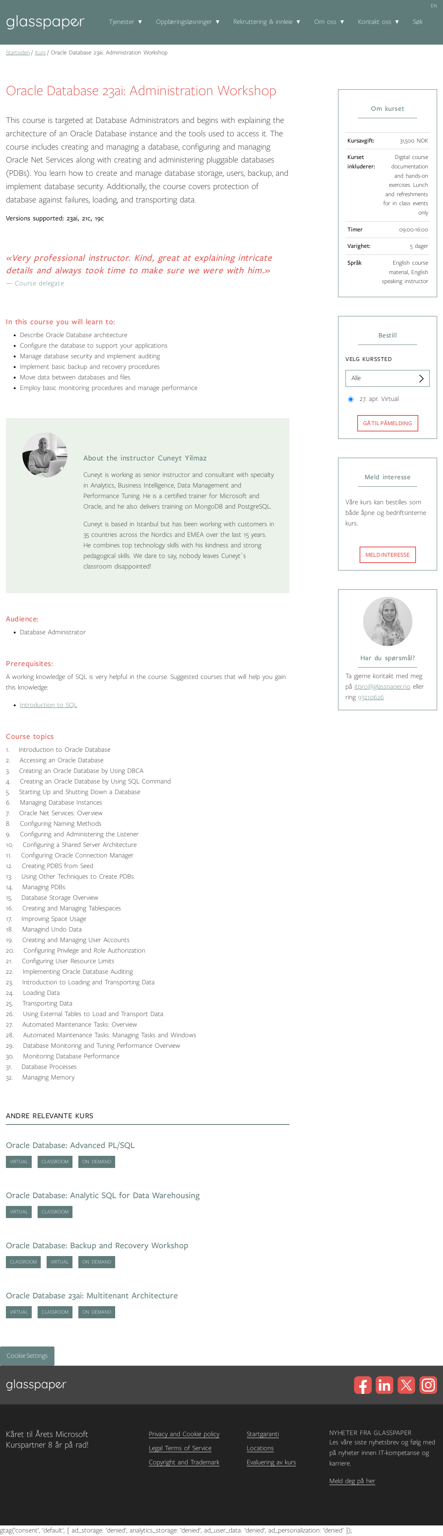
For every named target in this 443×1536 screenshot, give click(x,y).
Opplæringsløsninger (184, 21)
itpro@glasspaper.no (382, 686)
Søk (418, 21)
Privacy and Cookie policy (184, 1434)
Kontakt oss (374, 21)
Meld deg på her (352, 1481)
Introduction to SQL (48, 705)
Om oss (325, 21)
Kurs (40, 52)
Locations (260, 1448)
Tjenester (121, 21)
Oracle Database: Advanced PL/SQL (70, 1145)
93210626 (371, 697)
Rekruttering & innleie (263, 21)
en (434, 6)
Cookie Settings (27, 1355)
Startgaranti (263, 1434)
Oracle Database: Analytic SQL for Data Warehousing (103, 1195)
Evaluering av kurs (271, 1462)
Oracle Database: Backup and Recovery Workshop (97, 1245)
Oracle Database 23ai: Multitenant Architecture (92, 1295)
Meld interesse (387, 555)
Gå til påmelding (387, 423)
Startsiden (18, 52)
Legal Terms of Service (180, 1448)
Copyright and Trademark (184, 1462)
